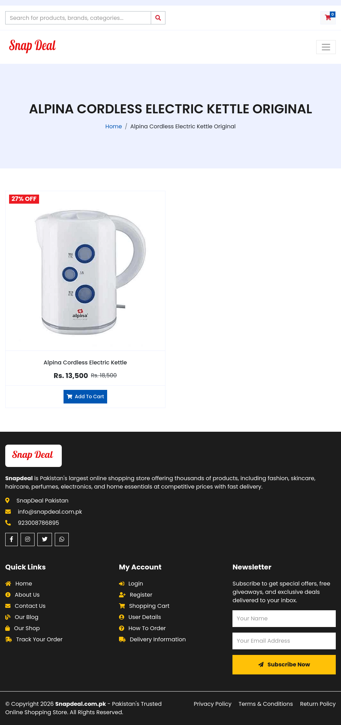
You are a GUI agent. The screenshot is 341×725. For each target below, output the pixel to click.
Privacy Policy (212, 704)
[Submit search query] (158, 17)
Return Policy (318, 704)
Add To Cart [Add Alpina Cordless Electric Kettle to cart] (85, 396)
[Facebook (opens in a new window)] (11, 539)
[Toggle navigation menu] (326, 47)
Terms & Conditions (266, 704)
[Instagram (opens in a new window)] (28, 539)
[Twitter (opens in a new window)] (44, 539)
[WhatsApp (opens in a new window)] (62, 539)
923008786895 (38, 523)
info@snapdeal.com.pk (50, 512)
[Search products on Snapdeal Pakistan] (78, 17)
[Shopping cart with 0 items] (328, 17)
